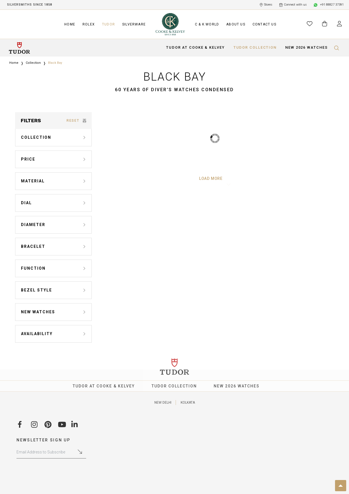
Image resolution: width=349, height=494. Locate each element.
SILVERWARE (134, 24)
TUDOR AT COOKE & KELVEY (195, 47)
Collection (33, 63)
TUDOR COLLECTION (255, 47)
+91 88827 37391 (329, 5)
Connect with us (293, 5)
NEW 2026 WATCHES (306, 47)
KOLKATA (188, 402)
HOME (69, 24)
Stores (266, 5)
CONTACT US (264, 24)
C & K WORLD (207, 24)
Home (13, 63)
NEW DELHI (162, 402)
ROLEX (88, 24)
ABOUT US (235, 24)
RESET (76, 121)
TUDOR (108, 24)
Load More (215, 178)
